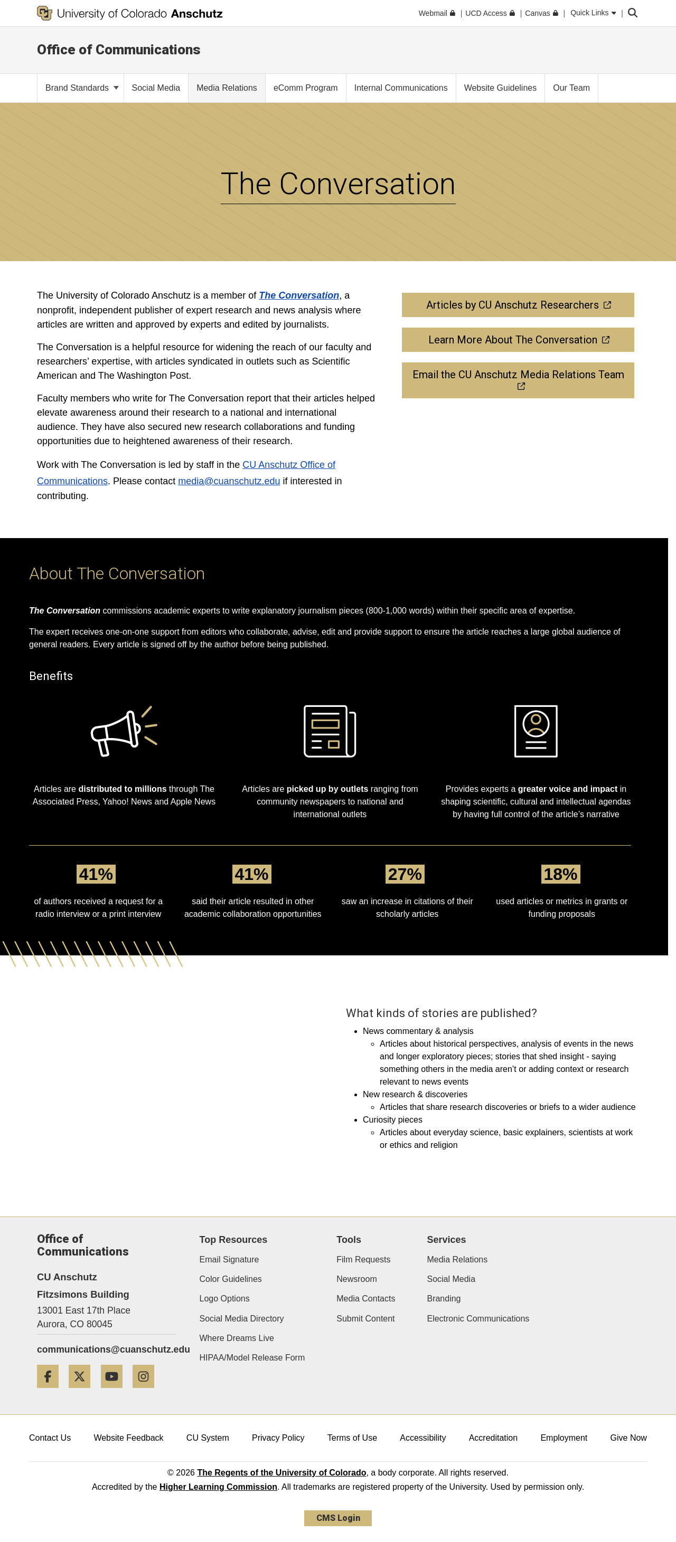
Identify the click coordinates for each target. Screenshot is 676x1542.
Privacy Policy (278, 1437)
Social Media (451, 1279)
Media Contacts (365, 1298)
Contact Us (50, 1437)
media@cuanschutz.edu (229, 481)
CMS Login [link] (338, 1518)
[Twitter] (83, 1391)
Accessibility (423, 1437)
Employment (563, 1437)
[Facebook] (52, 1391)
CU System (207, 1437)
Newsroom (356, 1279)
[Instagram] (147, 1391)
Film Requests (363, 1259)
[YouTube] (115, 1391)
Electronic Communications (478, 1318)
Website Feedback (128, 1437)
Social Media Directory (242, 1318)
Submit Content (365, 1318)
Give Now (629, 1437)
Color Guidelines (231, 1279)
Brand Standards (82, 87)
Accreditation (493, 1437)
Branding (444, 1298)
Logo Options (225, 1298)
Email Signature (229, 1259)
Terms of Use (352, 1437)
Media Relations (457, 1259)
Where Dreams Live (237, 1338)
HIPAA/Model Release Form (252, 1357)
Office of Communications (119, 50)
